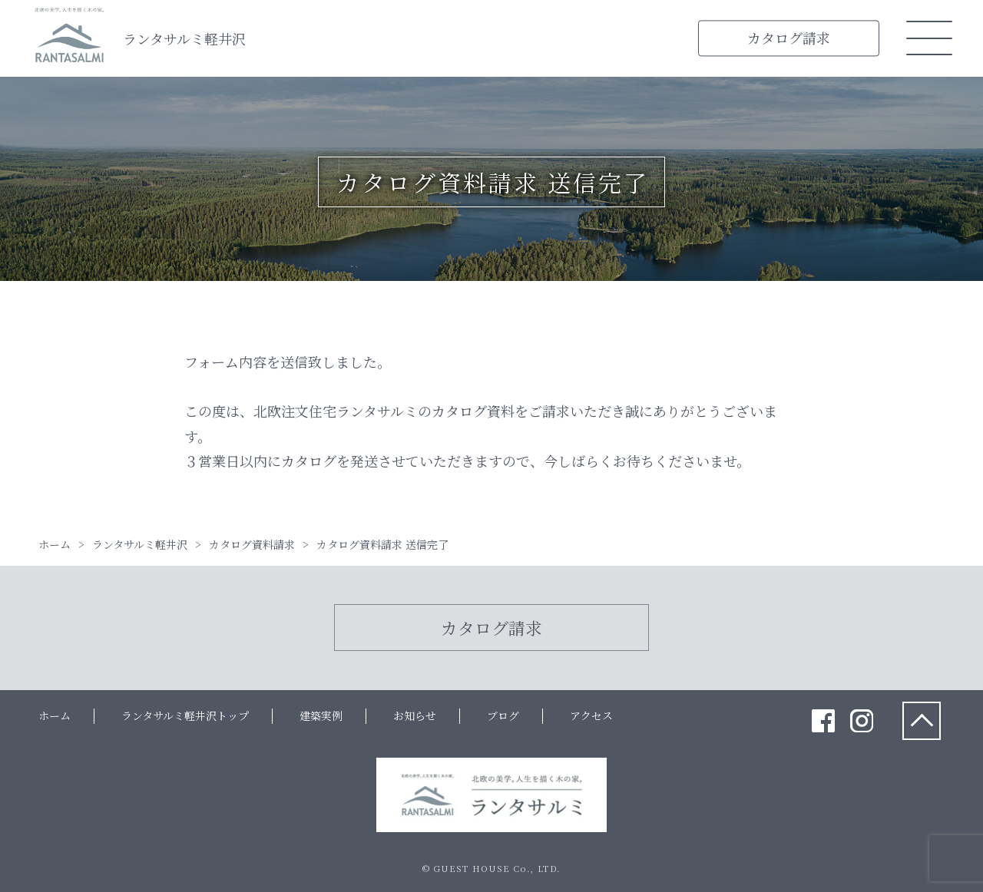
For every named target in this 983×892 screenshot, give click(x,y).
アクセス (591, 715)
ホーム (54, 715)
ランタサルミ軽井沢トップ (185, 715)
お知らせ (414, 715)
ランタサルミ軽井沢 (184, 38)
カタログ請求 (788, 38)
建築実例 (321, 715)
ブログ (503, 715)
